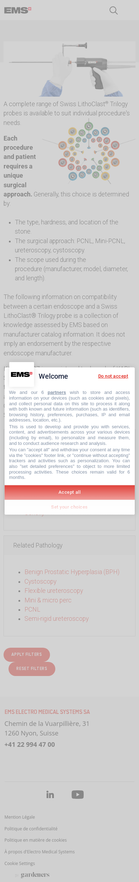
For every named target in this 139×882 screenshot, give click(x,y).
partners (57, 392)
